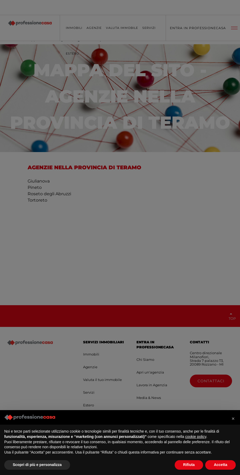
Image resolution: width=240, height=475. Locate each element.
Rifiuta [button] (189, 465)
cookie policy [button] (195, 436)
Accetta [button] (220, 465)
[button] (233, 418)
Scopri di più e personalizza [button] (37, 465)
